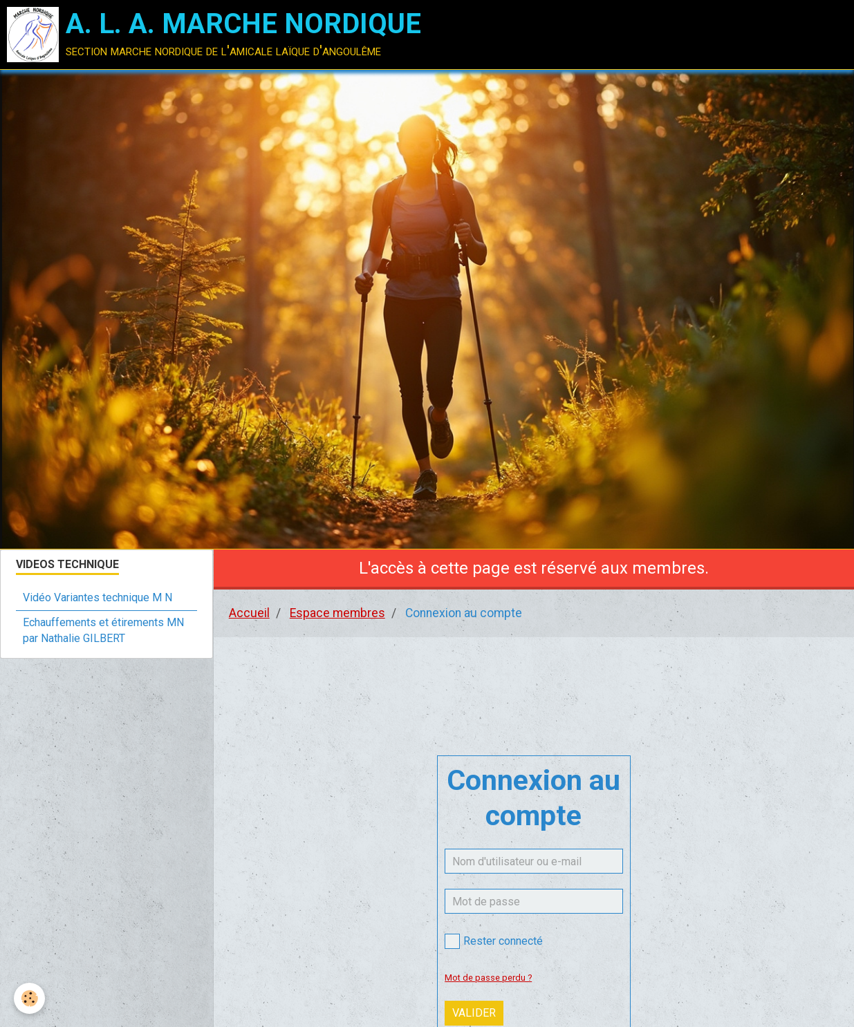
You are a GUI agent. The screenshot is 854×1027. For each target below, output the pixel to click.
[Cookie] (29, 998)
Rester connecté (494, 941)
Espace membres (337, 613)
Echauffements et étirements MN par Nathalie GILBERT (103, 630)
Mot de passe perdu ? (488, 977)
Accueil (249, 613)
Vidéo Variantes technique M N (97, 597)
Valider (474, 1012)
